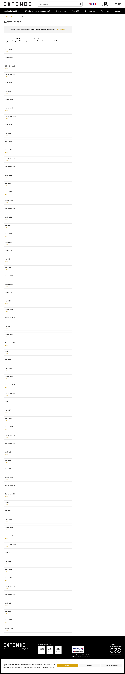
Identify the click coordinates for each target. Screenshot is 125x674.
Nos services (61, 11)
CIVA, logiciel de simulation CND (37, 11)
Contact (118, 11)
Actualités (105, 11)
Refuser (89, 665)
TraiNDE (75, 11)
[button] (121, 661)
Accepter (67, 665)
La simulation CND (11, 11)
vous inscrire (61, 29)
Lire (6, 51)
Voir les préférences (112, 665)
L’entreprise (90, 11)
